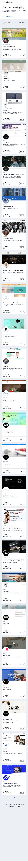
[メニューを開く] (25, 2)
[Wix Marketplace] (7, 2)
